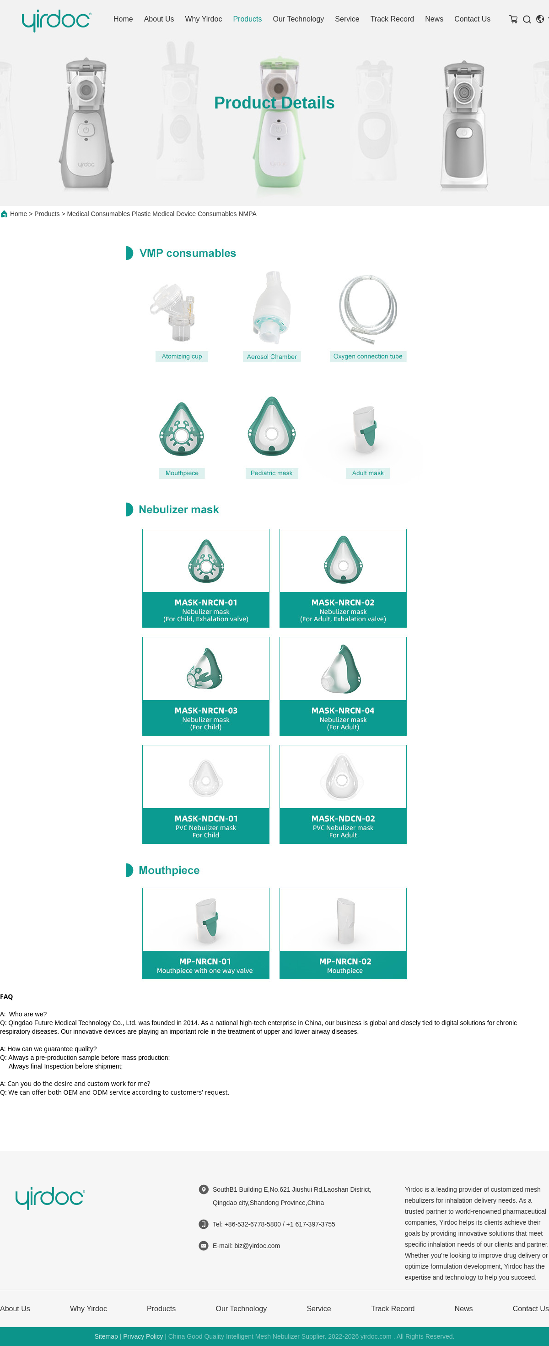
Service (347, 19)
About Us (159, 19)
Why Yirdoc (203, 19)
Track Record (392, 19)
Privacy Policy (143, 1336)
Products (247, 19)
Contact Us (472, 19)
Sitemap (106, 1336)
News (434, 19)
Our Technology (298, 19)
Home (123, 19)
